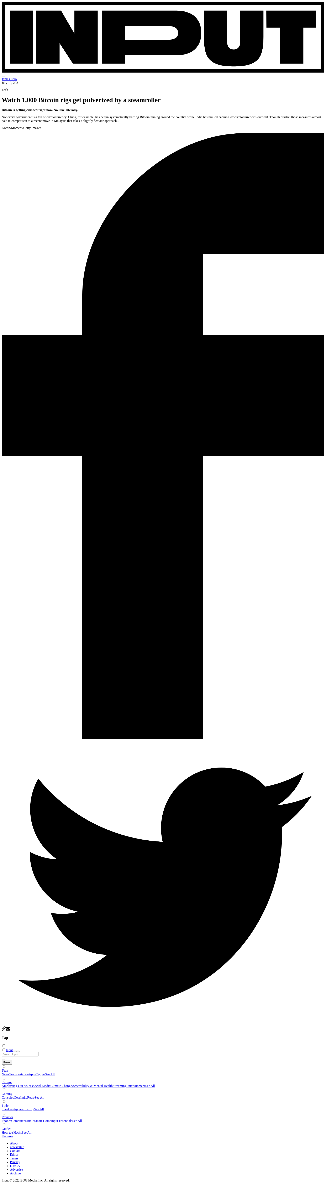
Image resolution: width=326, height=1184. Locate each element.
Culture (7, 1082)
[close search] (3, 1059)
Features (7, 1136)
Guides (6, 1129)
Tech (5, 1070)
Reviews (7, 1117)
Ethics (14, 1154)
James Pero (9, 79)
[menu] (3, 76)
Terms (14, 1158)
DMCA (15, 1166)
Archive (15, 1173)
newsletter (17, 1147)
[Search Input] (20, 1054)
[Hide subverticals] (7, 1062)
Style (5, 1105)
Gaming (7, 1094)
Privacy (15, 1162)
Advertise (16, 1169)
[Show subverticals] (4, 1066)
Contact (15, 1151)
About (14, 1143)
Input (9, 1050)
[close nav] (18, 1051)
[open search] (14, 1051)
